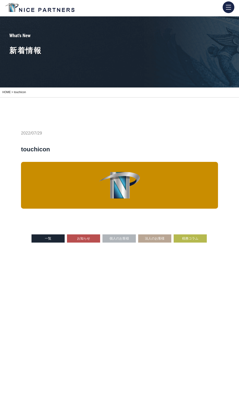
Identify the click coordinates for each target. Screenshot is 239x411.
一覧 (48, 238)
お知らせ (83, 238)
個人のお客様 (119, 238)
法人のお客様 (155, 238)
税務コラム (190, 238)
